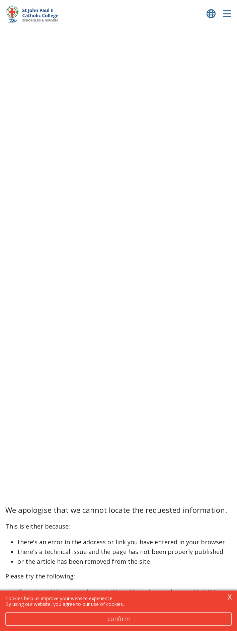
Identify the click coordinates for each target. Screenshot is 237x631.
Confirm (118, 619)
